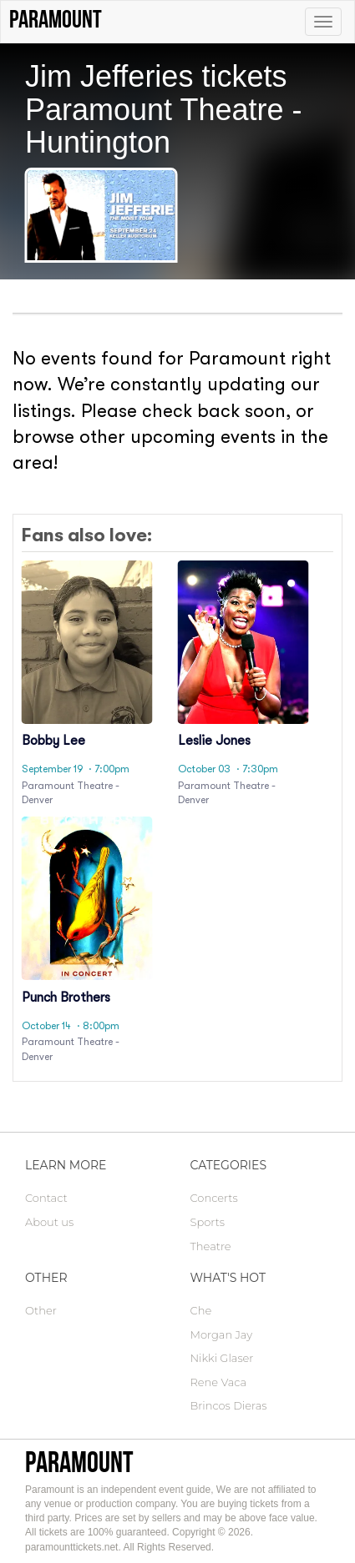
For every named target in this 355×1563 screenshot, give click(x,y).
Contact (46, 1197)
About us (49, 1222)
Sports (207, 1222)
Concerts (214, 1197)
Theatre (210, 1246)
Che (201, 1310)
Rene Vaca (218, 1382)
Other (41, 1310)
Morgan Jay (221, 1334)
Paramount (79, 1461)
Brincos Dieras (228, 1405)
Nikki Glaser (222, 1357)
